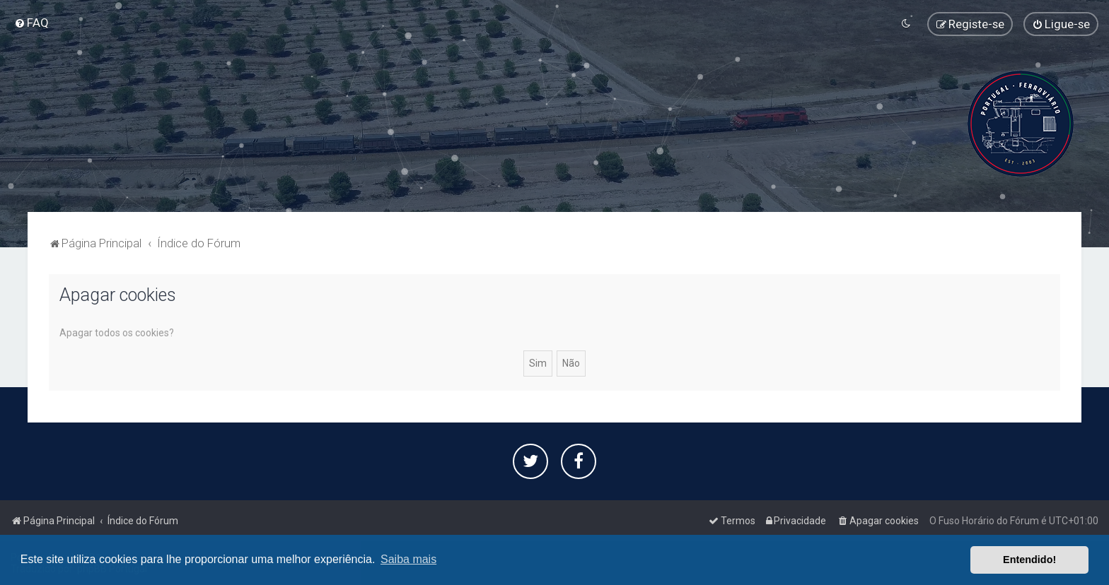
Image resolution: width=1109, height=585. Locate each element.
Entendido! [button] (1029, 559)
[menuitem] (31, 22)
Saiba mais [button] (408, 559)
